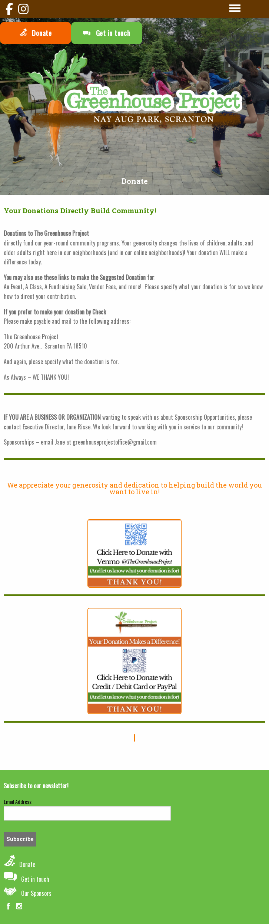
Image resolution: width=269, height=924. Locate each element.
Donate (35, 33)
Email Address (17, 801)
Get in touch (106, 33)
